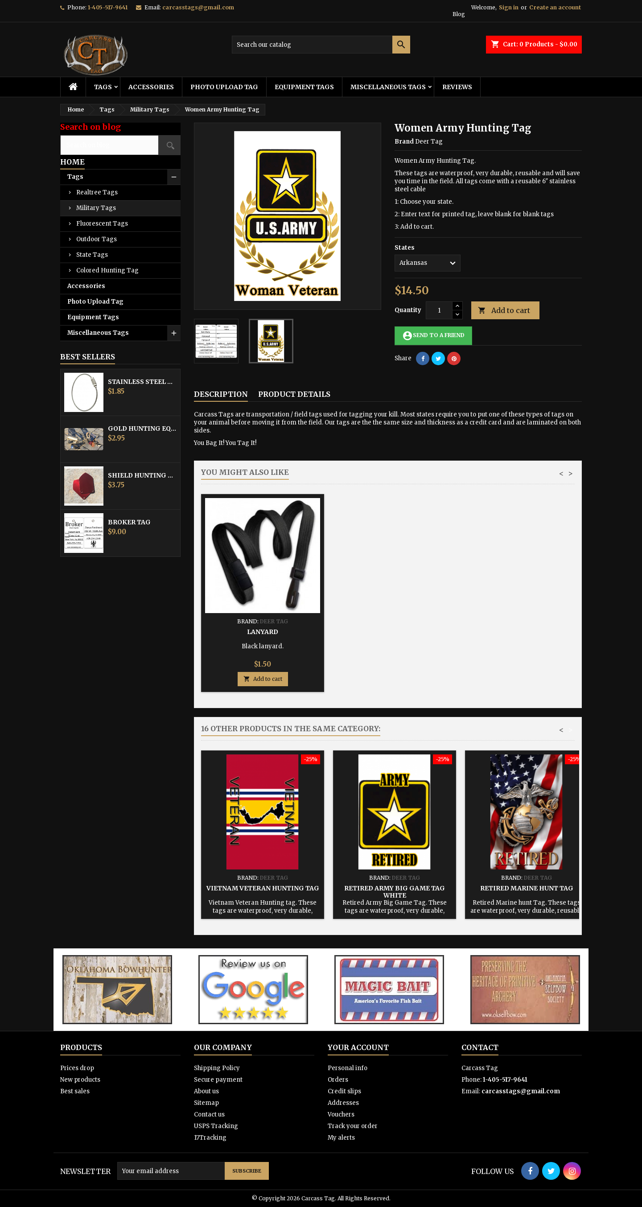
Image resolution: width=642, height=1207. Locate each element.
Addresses (343, 1103)
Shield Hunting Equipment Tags (142, 475)
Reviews (457, 87)
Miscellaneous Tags (388, 87)
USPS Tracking (216, 1126)
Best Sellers (87, 356)
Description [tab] (221, 394)
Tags (103, 87)
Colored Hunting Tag (107, 270)
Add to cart (504, 310)
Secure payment (218, 1079)
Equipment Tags (304, 87)
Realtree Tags (97, 192)
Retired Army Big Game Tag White (394, 891)
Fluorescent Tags (102, 223)
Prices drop (77, 1068)
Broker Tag (129, 522)
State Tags (92, 255)
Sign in (509, 7)
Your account (358, 1047)
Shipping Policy (217, 1068)
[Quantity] (439, 310)
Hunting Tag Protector (394, 632)
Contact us (209, 1114)
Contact (479, 1047)
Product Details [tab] (294, 394)
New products (80, 1079)
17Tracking (210, 1137)
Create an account (555, 7)
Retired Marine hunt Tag (526, 888)
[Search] (321, 45)
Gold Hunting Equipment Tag (142, 428)
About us (206, 1091)
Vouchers (341, 1114)
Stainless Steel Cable (142, 381)
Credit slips (344, 1091)
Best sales (75, 1091)
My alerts (341, 1137)
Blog (459, 14)
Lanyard (526, 632)
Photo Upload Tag (224, 87)
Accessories (151, 87)
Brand (404, 141)
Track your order (353, 1126)
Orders (338, 1079)
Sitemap (206, 1103)
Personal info (347, 1068)
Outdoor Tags (96, 239)
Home (72, 161)
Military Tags (96, 208)
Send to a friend (433, 335)
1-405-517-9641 (108, 7)
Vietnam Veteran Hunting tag (262, 888)
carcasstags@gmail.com (198, 7)
